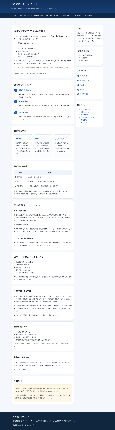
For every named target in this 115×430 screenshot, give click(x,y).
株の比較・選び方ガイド (24, 3)
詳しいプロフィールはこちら (23, 369)
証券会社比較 (65, 15)
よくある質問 (76, 15)
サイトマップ (85, 122)
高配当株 (49, 15)
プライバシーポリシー (88, 117)
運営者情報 (84, 114)
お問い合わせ (87, 15)
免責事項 (84, 120)
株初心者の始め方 (26, 15)
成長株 (56, 15)
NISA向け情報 (38, 15)
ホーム (15, 15)
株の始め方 (82, 76)
